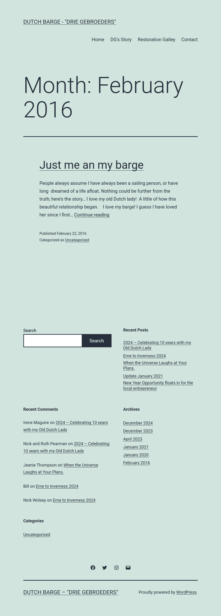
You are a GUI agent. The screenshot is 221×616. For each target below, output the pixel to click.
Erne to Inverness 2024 (144, 355)
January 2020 (136, 454)
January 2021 (136, 446)
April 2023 (132, 439)
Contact (189, 39)
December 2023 (138, 430)
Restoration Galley (156, 39)
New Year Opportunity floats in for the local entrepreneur (158, 385)
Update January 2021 (143, 376)
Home (98, 39)
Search (29, 330)
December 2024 (138, 423)
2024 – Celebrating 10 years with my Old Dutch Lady (157, 345)
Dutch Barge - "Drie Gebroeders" (69, 22)
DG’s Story (121, 39)
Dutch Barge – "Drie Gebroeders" (70, 592)
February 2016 (136, 462)
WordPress (186, 592)
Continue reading (91, 215)
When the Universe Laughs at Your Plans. (155, 365)
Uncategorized (77, 240)
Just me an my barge (92, 165)
